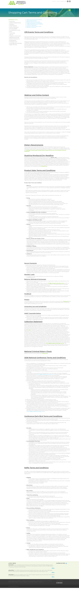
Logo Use (11, 34)
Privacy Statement (23, 581)
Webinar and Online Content (33, 21)
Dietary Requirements (32, 20)
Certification (11, 24)
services (19, 580)
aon (44, 580)
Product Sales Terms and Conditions (35, 24)
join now (24, 580)
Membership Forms (13, 41)
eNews (10, 31)
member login (63, 1)
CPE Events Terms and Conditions (34, 19)
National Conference (31, 27)
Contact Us (41, 581)
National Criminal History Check (34, 26)
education (33, 580)
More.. (53, 568)
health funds (39, 580)
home (9, 580)
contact (58, 1)
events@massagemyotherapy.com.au (46, 374)
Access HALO (12, 21)
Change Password (13, 25)
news (28, 580)
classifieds (49, 580)
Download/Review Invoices (14, 30)
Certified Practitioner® (13, 581)
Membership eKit (12, 40)
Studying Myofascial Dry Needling (34, 23)
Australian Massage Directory (15, 22)
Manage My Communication (15, 35)
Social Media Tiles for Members (15, 43)
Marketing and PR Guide (14, 37)
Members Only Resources (14, 38)
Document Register (13, 28)
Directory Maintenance (14, 27)
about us (54, 1)
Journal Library (12, 33)
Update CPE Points (13, 44)
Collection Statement (31, 25)
